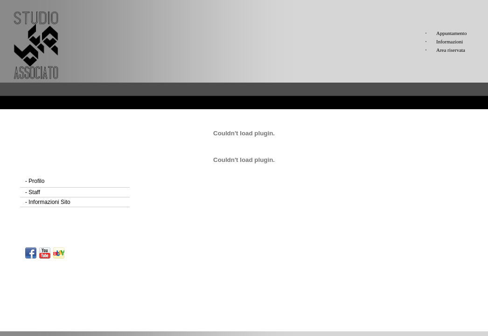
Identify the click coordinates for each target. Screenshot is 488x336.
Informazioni (449, 41)
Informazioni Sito (47, 202)
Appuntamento (451, 33)
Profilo (34, 181)
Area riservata (450, 50)
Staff (32, 192)
